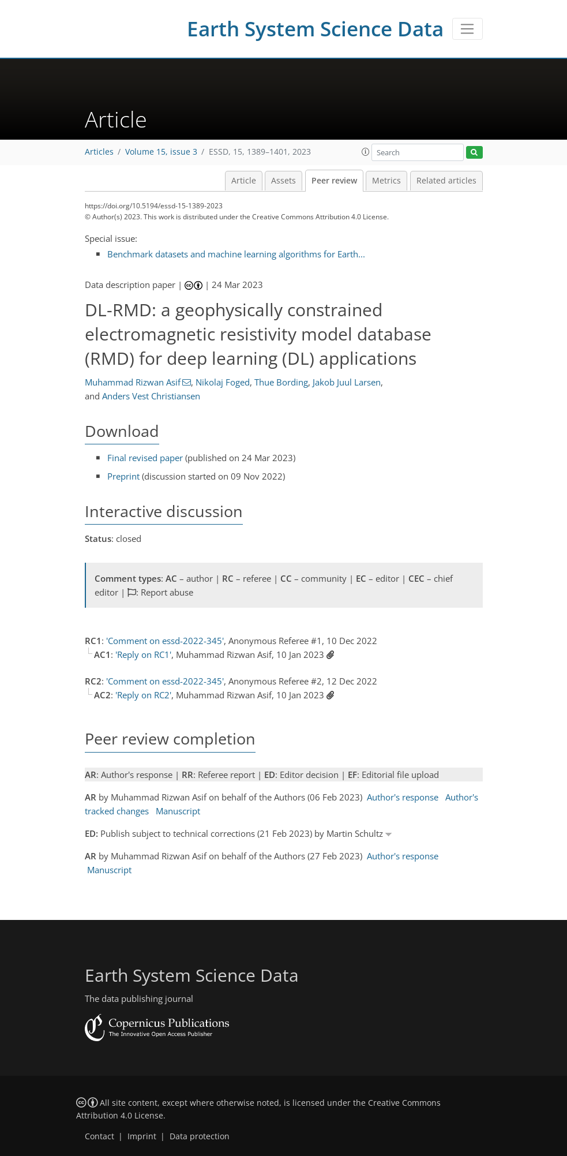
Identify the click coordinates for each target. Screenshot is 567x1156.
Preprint (123, 476)
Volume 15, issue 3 (161, 152)
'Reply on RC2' (143, 695)
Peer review (334, 180)
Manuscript (178, 811)
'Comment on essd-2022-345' (165, 640)
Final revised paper (145, 457)
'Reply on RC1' (143, 654)
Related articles (446, 180)
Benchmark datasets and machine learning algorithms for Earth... (236, 254)
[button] (366, 152)
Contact (99, 1136)
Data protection (200, 1136)
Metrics (386, 180)
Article (243, 180)
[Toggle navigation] (467, 29)
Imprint (141, 1136)
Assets (283, 180)
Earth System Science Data (315, 28)
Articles (99, 152)
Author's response (402, 797)
